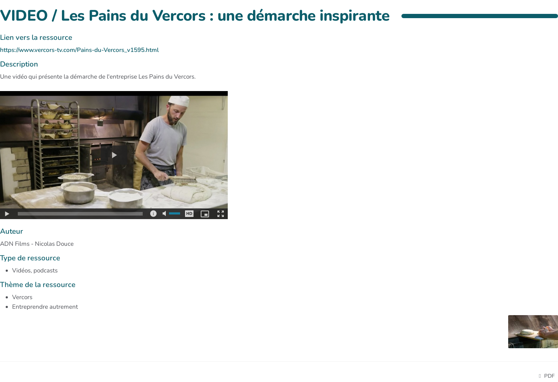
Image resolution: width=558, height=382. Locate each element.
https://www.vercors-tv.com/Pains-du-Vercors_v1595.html (79, 50)
